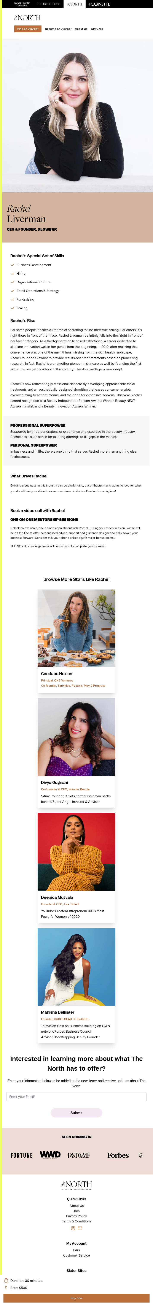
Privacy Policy (76, 1216)
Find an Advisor (27, 29)
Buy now (77, 1298)
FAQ (76, 1250)
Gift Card (97, 29)
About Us (81, 29)
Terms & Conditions (76, 1221)
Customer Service (76, 1255)
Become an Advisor (58, 29)
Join (76, 1210)
